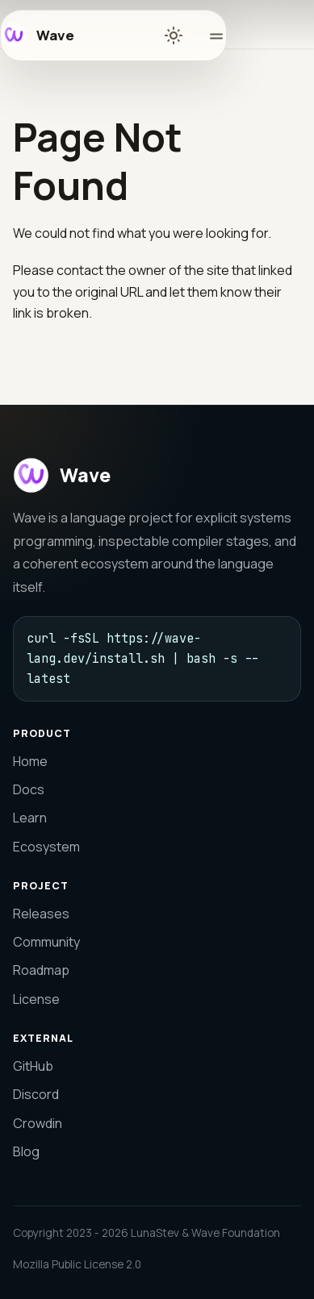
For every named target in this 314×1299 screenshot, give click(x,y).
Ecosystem (46, 847)
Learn (30, 817)
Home (30, 761)
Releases (41, 913)
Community (46, 942)
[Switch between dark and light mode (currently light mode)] (173, 35)
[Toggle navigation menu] (210, 35)
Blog (26, 1151)
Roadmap (41, 970)
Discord (36, 1094)
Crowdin (37, 1123)
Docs (28, 789)
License (36, 999)
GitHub (33, 1066)
